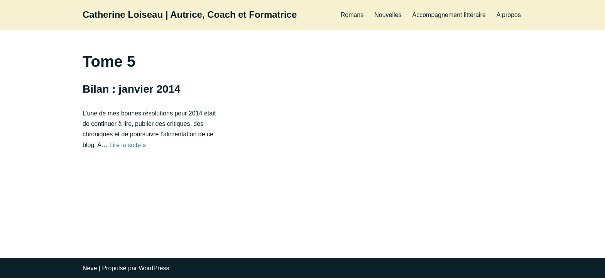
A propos (509, 15)
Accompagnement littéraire (449, 15)
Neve (90, 268)
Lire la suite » (127, 145)
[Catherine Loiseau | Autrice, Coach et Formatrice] (190, 15)
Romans (352, 15)
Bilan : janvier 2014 (132, 89)
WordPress (154, 268)
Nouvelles (387, 15)
